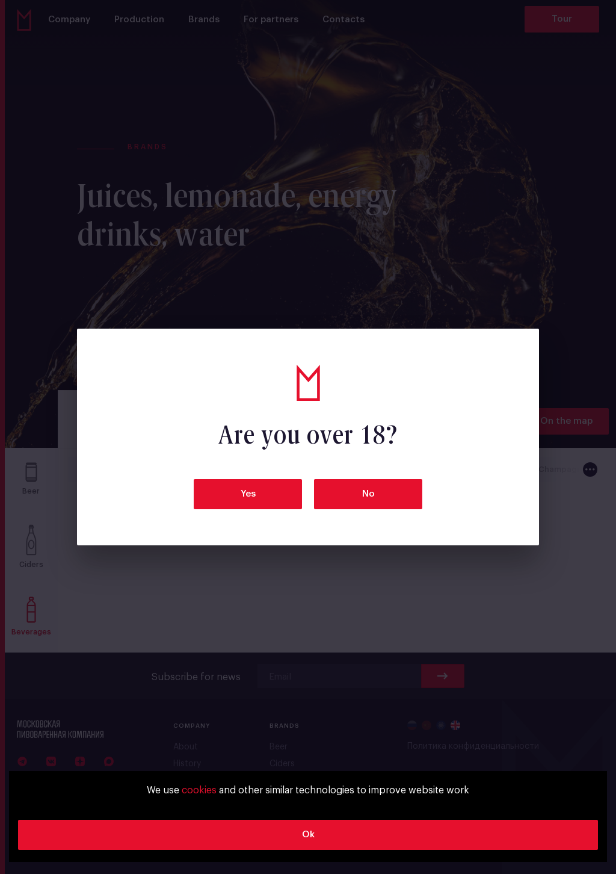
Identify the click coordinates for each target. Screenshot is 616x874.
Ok (308, 834)
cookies (199, 790)
